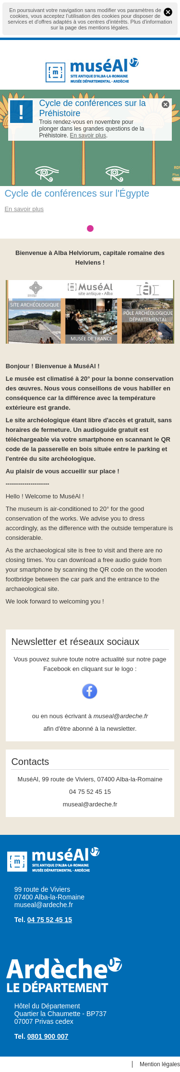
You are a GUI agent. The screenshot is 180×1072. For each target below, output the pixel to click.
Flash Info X (165, 104)
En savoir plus (88, 135)
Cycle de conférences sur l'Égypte (76, 193)
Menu (19, 68)
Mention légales (160, 1064)
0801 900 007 (48, 1036)
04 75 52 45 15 (49, 920)
